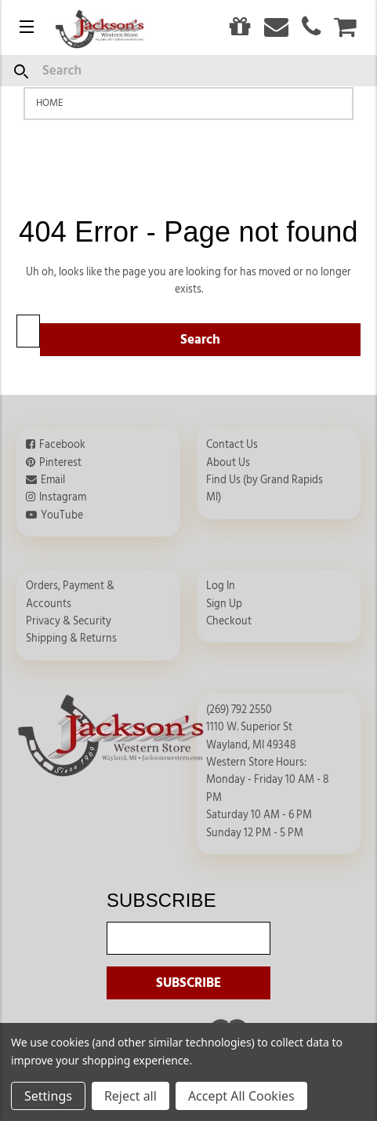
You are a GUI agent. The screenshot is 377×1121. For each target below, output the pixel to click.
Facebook (62, 444)
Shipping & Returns (71, 638)
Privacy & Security (68, 621)
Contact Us (232, 444)
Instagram (62, 497)
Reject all (130, 1096)
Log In (220, 586)
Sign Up (224, 604)
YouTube (62, 515)
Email (53, 480)
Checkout (229, 621)
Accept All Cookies (241, 1096)
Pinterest (60, 462)
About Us (228, 462)
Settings (48, 1096)
